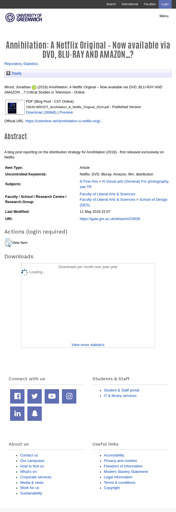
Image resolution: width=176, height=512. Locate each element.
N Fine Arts (89, 181)
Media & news (31, 482)
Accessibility (114, 455)
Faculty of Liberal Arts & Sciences (107, 194)
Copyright (112, 488)
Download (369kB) (41, 112)
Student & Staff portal (121, 390)
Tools (14, 73)
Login (165, 4)
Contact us (29, 455)
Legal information (118, 477)
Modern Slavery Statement (126, 471)
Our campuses (32, 460)
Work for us (29, 488)
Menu (164, 16)
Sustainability (31, 493)
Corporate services (36, 477)
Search (111, 4)
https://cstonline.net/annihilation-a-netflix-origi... (64, 121)
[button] (8, 242)
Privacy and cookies (120, 460)
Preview (66, 112)
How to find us (32, 466)
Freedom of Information (123, 466)
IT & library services (120, 395)
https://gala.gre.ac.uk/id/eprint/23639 (110, 219)
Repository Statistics (21, 64)
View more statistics (87, 345)
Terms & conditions (119, 482)
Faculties (150, 4)
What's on (28, 471)
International (130, 4)
